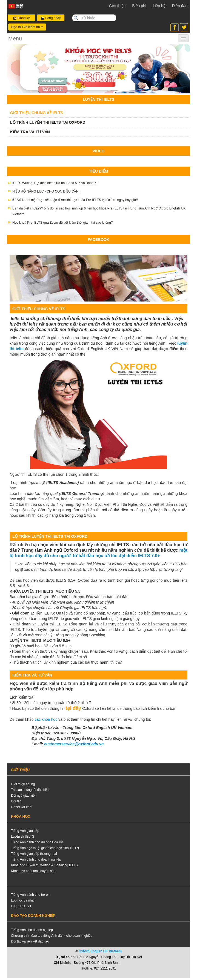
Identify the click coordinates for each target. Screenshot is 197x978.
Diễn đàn (179, 6)
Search (76, 18)
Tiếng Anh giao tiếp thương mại (34, 854)
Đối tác (16, 801)
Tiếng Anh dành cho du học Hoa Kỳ (37, 842)
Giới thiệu (117, 6)
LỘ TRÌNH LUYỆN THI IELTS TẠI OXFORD (47, 122)
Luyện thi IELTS (22, 836)
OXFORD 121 (21, 906)
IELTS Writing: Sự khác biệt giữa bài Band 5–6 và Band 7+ (55, 183)
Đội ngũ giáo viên (23, 795)
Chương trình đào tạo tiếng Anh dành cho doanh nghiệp (52, 936)
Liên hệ (159, 6)
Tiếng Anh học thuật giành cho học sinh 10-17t (45, 848)
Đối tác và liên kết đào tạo (30, 941)
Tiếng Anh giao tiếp (25, 831)
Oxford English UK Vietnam (100, 951)
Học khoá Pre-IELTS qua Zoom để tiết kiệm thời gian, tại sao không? (62, 222)
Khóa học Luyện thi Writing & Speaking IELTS (44, 865)
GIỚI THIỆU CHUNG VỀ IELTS (36, 113)
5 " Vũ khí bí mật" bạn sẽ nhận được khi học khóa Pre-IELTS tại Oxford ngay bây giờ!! (75, 200)
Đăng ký (21, 18)
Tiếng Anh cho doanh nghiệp (32, 930)
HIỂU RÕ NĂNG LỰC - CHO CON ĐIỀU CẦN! (45, 191)
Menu (15, 39)
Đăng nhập (50, 18)
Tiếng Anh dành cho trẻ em (30, 895)
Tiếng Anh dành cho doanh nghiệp (36, 859)
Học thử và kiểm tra (27, 27)
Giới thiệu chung (23, 784)
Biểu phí (139, 6)
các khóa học (46, 719)
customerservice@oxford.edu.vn (74, 744)
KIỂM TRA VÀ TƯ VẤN (30, 132)
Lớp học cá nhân (23, 900)
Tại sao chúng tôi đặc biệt (30, 790)
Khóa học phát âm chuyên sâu (33, 871)
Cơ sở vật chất (21, 807)
